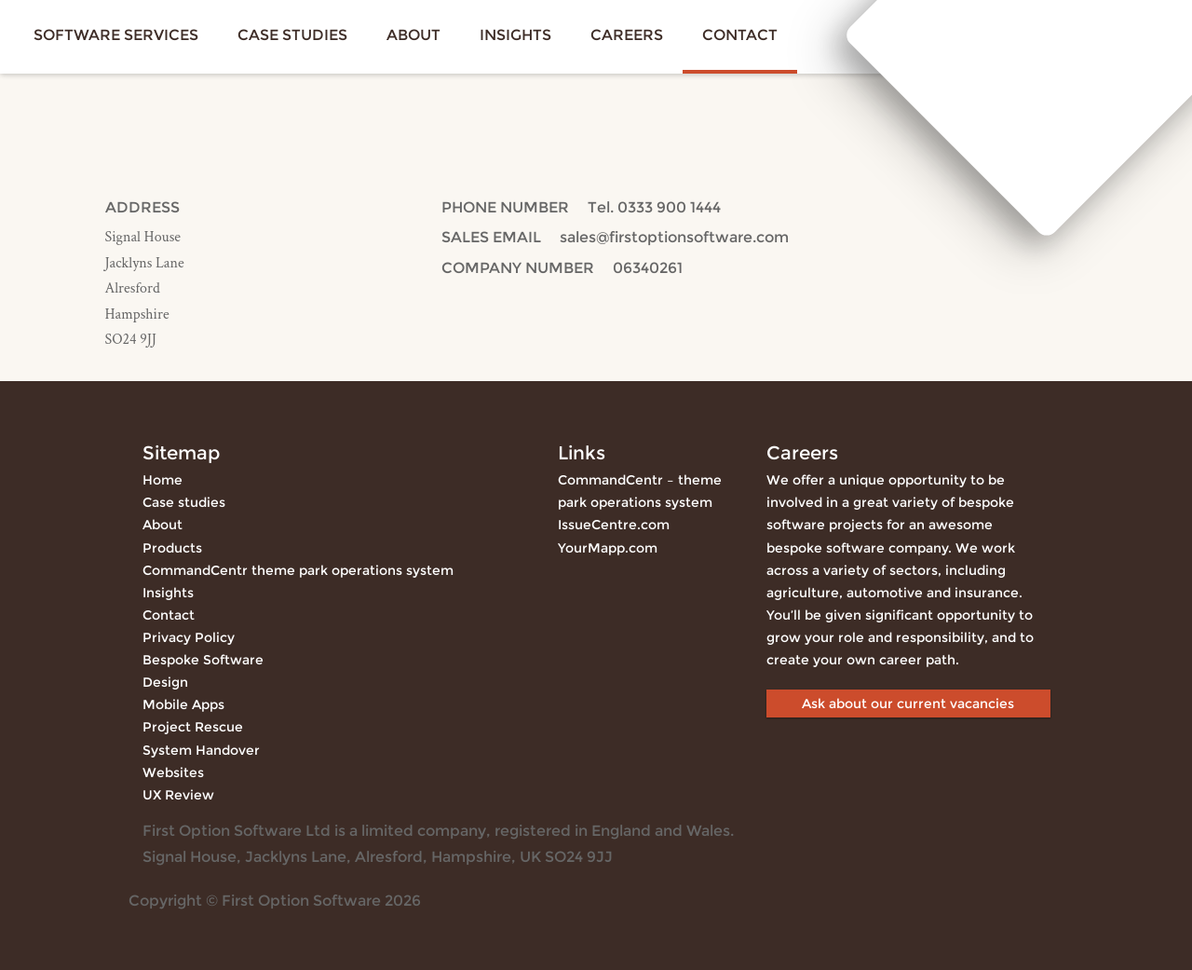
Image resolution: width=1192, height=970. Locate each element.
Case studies (292, 35)
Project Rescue (192, 726)
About (413, 35)
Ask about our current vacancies (908, 703)
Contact (740, 35)
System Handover (201, 750)
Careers (626, 35)
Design (165, 682)
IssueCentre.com (614, 524)
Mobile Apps (183, 704)
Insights (515, 35)
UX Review (178, 794)
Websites (173, 772)
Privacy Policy (188, 637)
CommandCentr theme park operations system (298, 570)
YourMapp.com (607, 548)
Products (172, 548)
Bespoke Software (203, 659)
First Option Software (1046, 33)
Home (162, 479)
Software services (116, 35)
